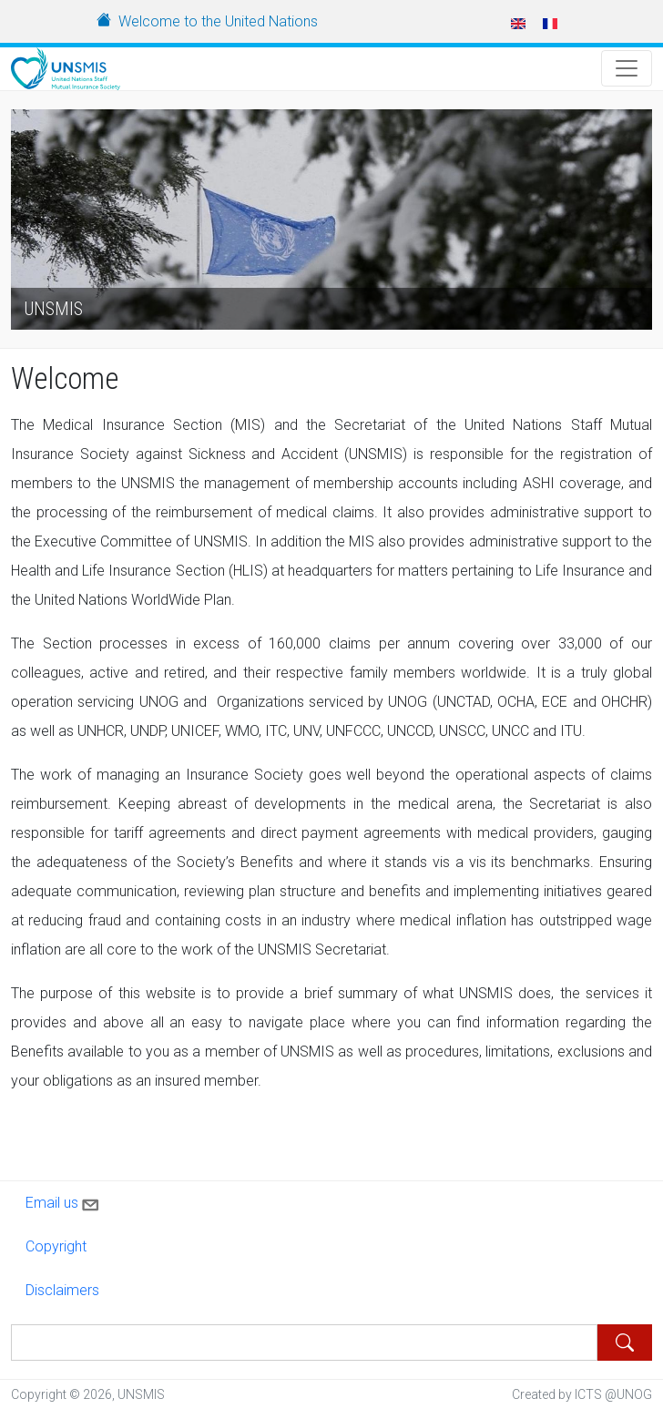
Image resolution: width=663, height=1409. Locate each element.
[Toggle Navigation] (626, 68)
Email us (64, 1201)
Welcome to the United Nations (218, 21)
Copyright (56, 1246)
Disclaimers (62, 1290)
